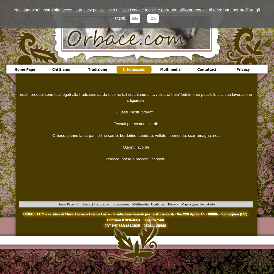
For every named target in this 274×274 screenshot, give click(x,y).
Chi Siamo (83, 204)
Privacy (173, 204)
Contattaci (158, 204)
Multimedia (140, 204)
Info (135, 18)
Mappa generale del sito (198, 204)
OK (152, 18)
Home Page (65, 204)
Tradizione (101, 204)
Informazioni (120, 204)
